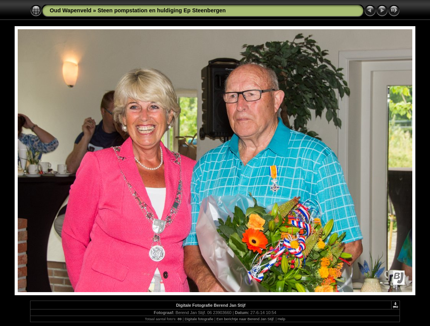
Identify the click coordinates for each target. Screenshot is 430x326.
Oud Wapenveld (70, 10)
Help (282, 319)
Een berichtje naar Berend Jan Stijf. (246, 319)
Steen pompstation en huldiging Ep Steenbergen (161, 10)
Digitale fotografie (199, 319)
